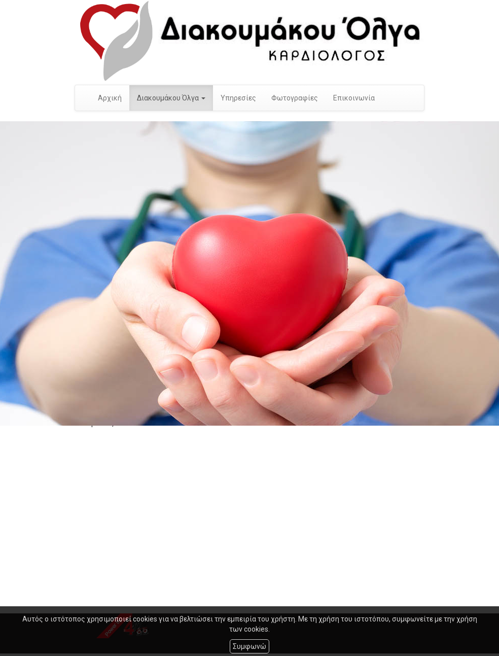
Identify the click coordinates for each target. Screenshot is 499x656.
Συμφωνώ (249, 646)
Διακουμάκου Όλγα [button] (171, 98)
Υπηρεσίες (238, 98)
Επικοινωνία (354, 98)
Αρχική (110, 98)
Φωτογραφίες (294, 98)
